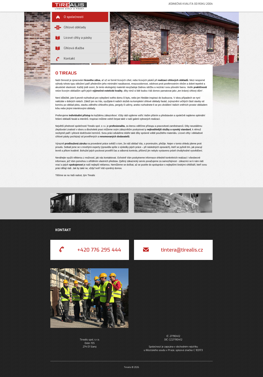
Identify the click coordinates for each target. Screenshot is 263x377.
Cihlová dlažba (69, 48)
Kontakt (65, 59)
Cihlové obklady (70, 27)
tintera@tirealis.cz (173, 250)
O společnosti (69, 17)
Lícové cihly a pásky (73, 38)
